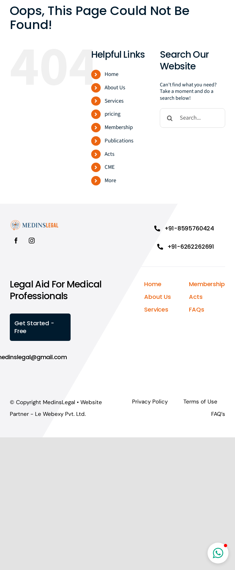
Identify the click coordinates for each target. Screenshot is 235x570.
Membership (119, 127)
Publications (119, 141)
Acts (109, 154)
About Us (115, 88)
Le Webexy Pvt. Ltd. (60, 413)
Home (111, 74)
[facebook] (16, 240)
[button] (218, 553)
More (110, 180)
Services (114, 101)
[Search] (169, 118)
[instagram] (31, 240)
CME (110, 167)
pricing (113, 114)
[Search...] (192, 118)
